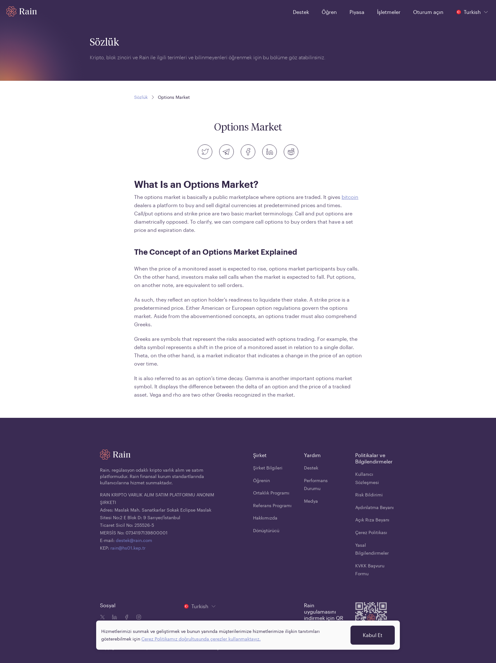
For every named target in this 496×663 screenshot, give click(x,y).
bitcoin (350, 197)
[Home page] (21, 11)
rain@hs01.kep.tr (128, 548)
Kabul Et (372, 635)
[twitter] (205, 151)
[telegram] (226, 151)
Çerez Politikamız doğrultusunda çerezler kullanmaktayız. (201, 638)
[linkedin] (269, 151)
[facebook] (248, 151)
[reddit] (291, 151)
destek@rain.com (134, 540)
